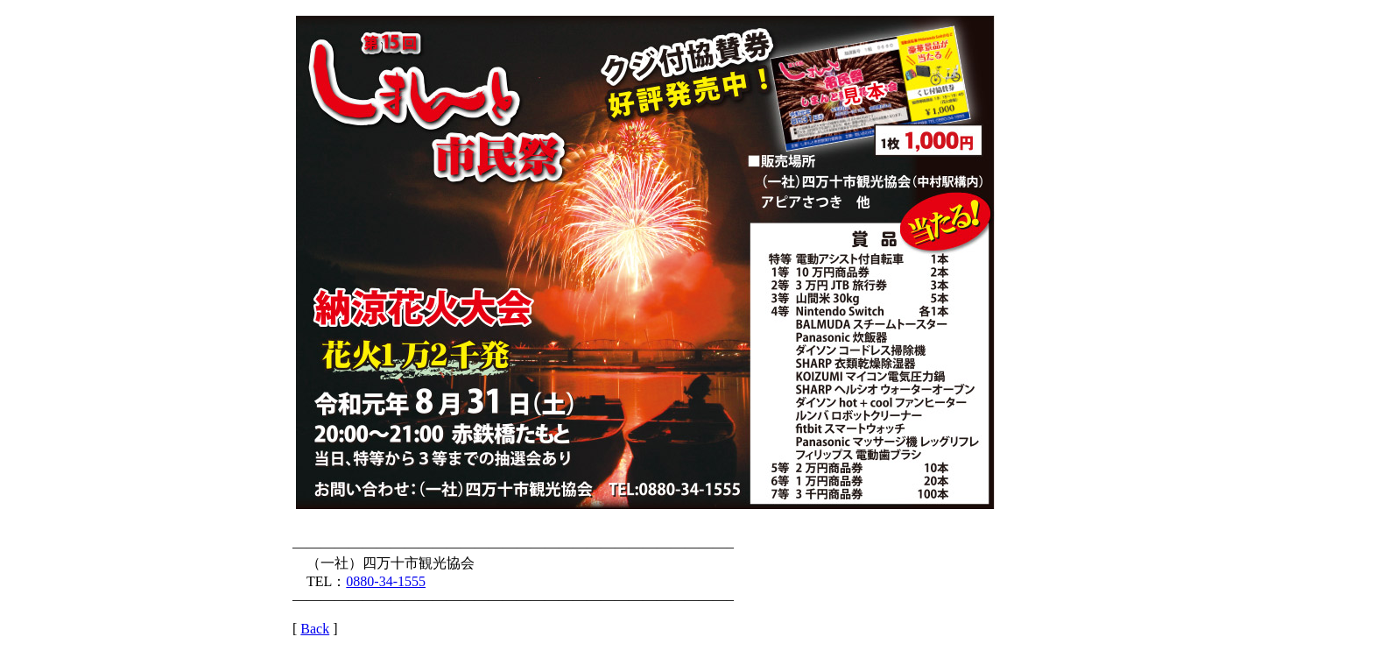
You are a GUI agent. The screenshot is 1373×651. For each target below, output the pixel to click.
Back (314, 628)
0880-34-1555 (386, 581)
